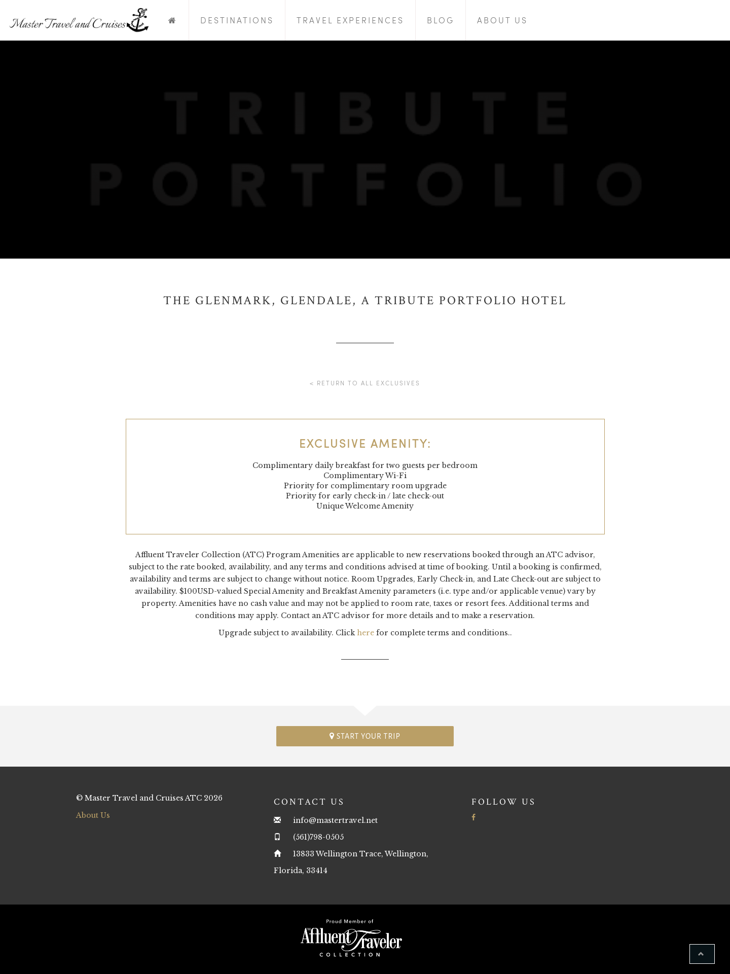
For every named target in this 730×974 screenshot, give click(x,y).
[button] (702, 954)
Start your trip (365, 736)
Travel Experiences (350, 20)
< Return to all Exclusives (365, 383)
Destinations (237, 20)
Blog (440, 20)
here (365, 632)
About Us (502, 20)
